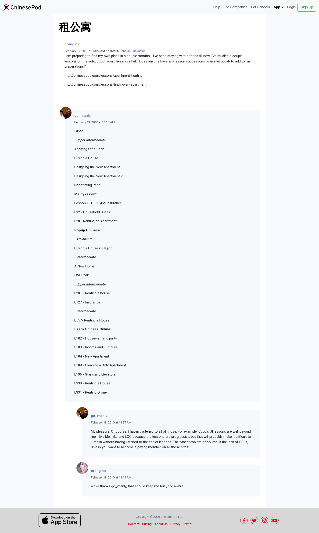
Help (216, 7)
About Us (161, 524)
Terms (187, 524)
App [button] (278, 7)
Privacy (175, 524)
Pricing (147, 524)
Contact (133, 524)
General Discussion (132, 51)
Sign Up (307, 7)
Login (291, 7)
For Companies (235, 7)
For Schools (260, 7)
